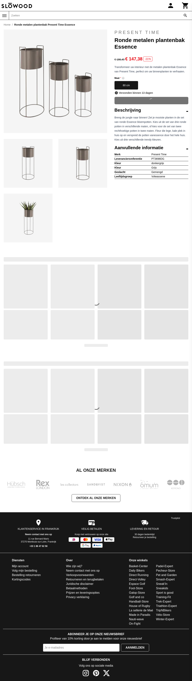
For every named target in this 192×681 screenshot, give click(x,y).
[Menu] (4, 15)
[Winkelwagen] (185, 5)
